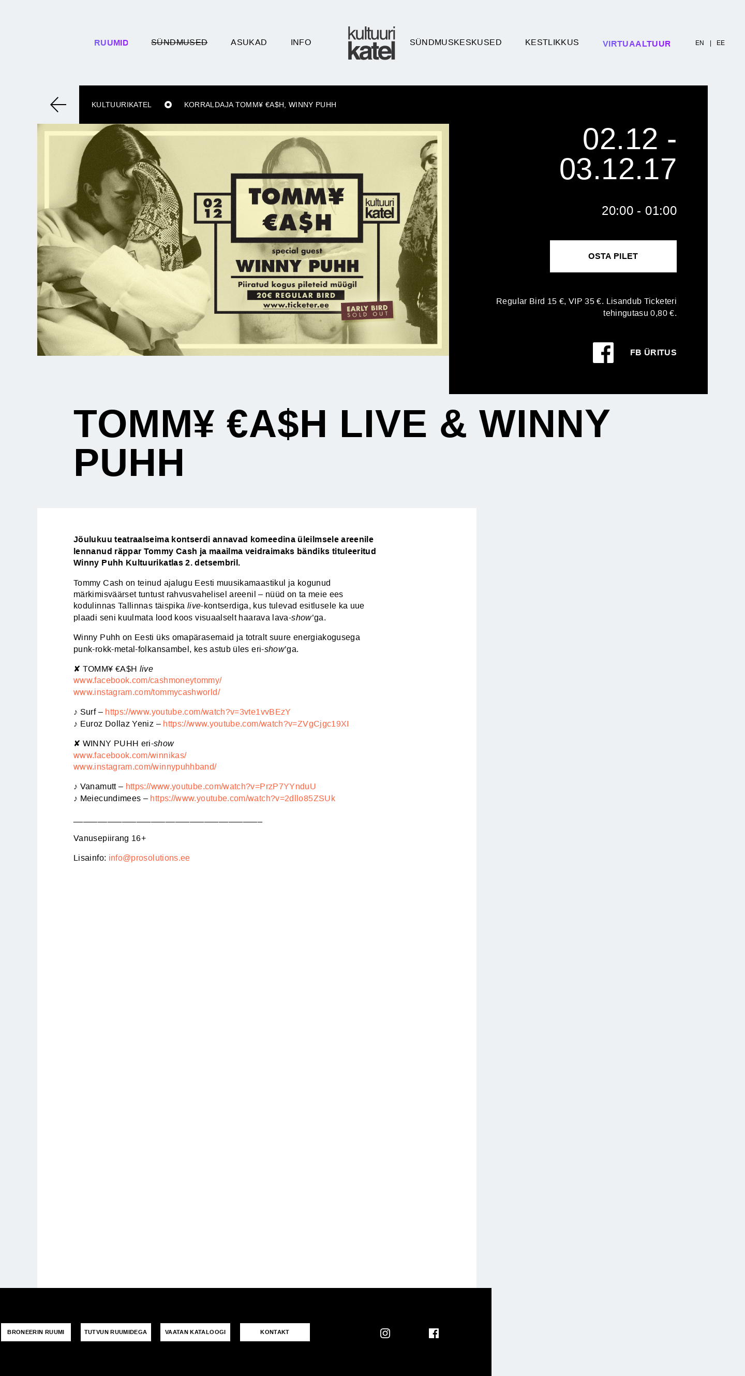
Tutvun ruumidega (112, 1332)
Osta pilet (613, 256)
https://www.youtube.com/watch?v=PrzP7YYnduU (221, 786)
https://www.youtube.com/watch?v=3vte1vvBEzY (198, 711)
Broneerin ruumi (34, 1332)
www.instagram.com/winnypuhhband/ (145, 766)
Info (301, 42)
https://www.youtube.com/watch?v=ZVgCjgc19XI (256, 723)
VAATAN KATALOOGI (190, 1332)
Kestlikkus (552, 42)
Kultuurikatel (122, 104)
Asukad (249, 42)
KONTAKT (267, 1332)
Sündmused (179, 42)
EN (700, 43)
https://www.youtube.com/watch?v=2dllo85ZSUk (242, 798)
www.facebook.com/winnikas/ (129, 755)
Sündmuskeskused (456, 42)
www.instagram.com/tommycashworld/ (146, 692)
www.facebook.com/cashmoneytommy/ (147, 680)
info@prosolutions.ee (149, 857)
